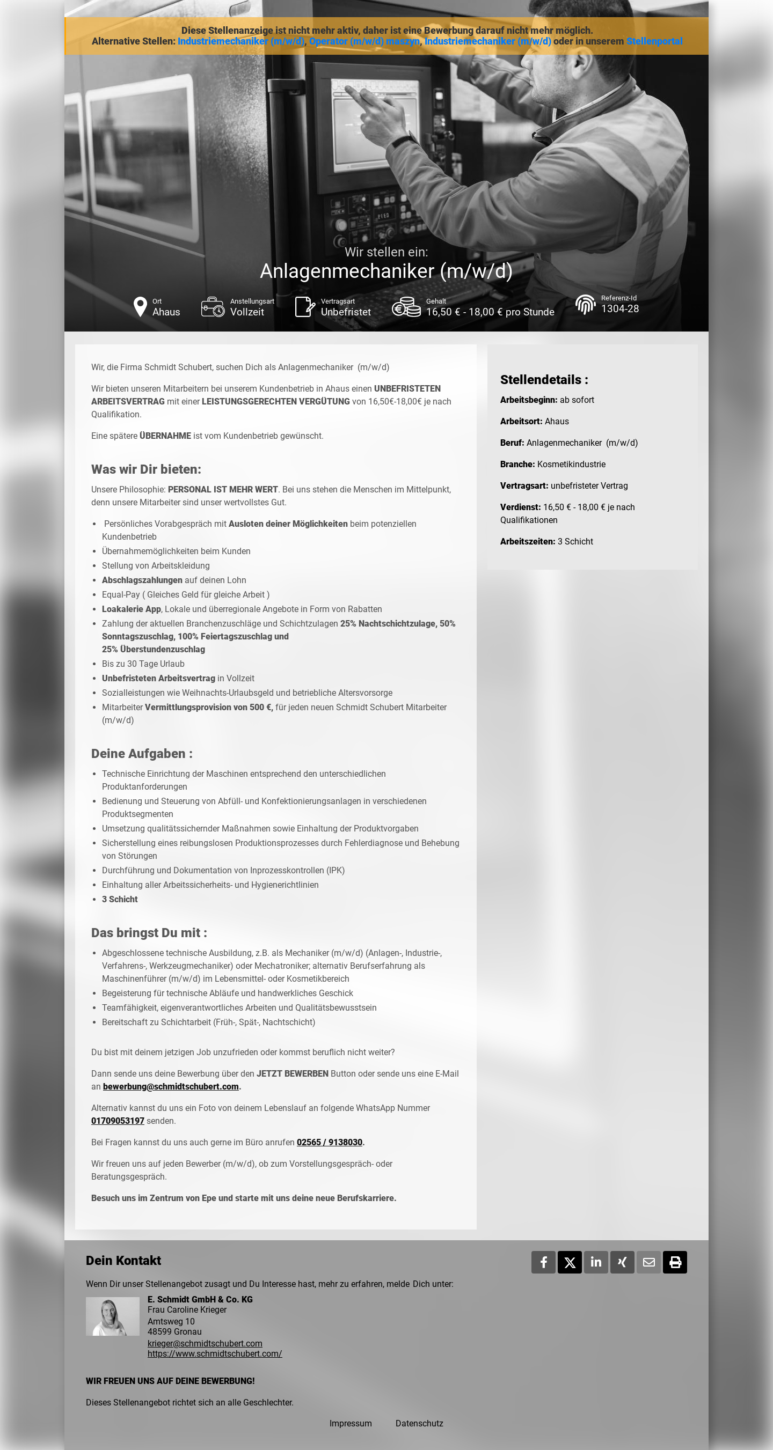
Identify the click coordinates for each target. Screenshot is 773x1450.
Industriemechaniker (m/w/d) (241, 41)
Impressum (351, 1423)
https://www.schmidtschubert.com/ (215, 1354)
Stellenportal (654, 41)
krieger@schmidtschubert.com (205, 1343)
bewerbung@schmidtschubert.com (171, 1086)
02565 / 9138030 (329, 1142)
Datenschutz (419, 1423)
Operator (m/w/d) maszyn (364, 41)
